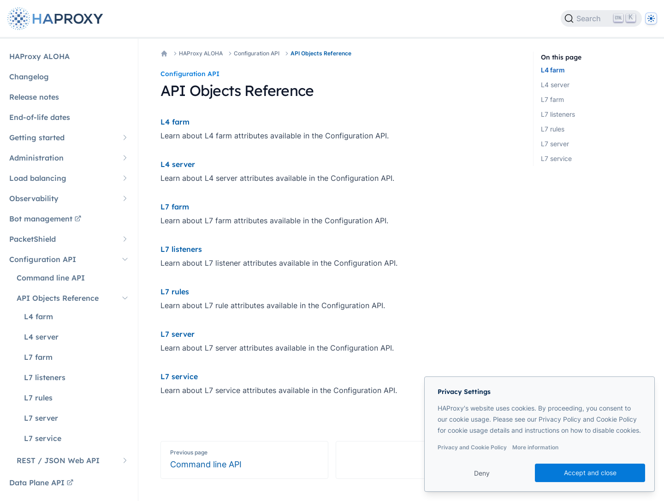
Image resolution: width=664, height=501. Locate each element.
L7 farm (552, 99)
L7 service (556, 158)
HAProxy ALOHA (201, 53)
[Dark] (651, 18)
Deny (482, 473)
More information (535, 447)
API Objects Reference (320, 53)
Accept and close (590, 473)
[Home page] (57, 18)
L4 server (555, 85)
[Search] (601, 18)
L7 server (555, 144)
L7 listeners (558, 114)
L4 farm (553, 70)
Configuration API (256, 53)
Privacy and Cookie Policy (472, 447)
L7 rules (552, 129)
